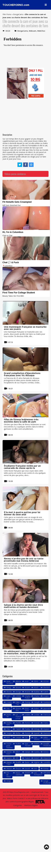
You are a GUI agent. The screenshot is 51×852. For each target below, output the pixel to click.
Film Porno (7, 14)
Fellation (37, 743)
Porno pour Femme (9, 745)
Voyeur (46, 729)
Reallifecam (20, 762)
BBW (36, 681)
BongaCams (18, 14)
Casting (37, 752)
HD (17, 758)
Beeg (8, 687)
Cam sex (8, 697)
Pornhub (19, 723)
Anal (26, 681)
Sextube (37, 723)
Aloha (18, 733)
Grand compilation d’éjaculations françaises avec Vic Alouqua (22, 374)
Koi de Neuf (8, 775)
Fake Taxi (17, 703)
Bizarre (28, 687)
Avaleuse (19, 743)
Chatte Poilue (27, 697)
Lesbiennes (38, 714)
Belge (8, 781)
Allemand (19, 681)
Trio (8, 729)
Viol (35, 768)
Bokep (46, 768)
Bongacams (20, 692)
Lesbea (28, 714)
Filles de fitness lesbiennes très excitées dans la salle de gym (21, 420)
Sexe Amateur (9, 682)
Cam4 (45, 692)
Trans (45, 723)
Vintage (37, 729)
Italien (36, 708)
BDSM (46, 681)
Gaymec (9, 758)
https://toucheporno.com (19, 792)
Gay (8, 708)
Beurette (19, 687)
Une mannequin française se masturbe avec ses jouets (25, 327)
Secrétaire (29, 768)
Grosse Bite (18, 709)
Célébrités (20, 696)
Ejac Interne (37, 738)
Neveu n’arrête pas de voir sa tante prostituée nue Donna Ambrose (23, 559)
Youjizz (9, 733)
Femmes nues (9, 753)
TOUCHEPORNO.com (15, 5)
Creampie (10, 702)
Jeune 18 (8, 715)
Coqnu (46, 696)
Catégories (17, 805)
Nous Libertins (19, 774)
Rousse (19, 768)
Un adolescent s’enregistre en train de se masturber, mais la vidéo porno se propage (25, 653)
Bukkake (37, 692)
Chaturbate (38, 696)
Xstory (45, 752)
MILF (18, 752)
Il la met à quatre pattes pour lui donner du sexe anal (22, 513)
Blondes (9, 692)
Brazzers (28, 692)
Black (36, 687)
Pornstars (29, 733)
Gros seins (27, 709)
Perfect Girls (9, 724)
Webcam (32, 31)
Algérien (37, 762)
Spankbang (38, 733)
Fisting (27, 702)
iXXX (8, 737)
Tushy (27, 729)
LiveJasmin (20, 737)
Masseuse (10, 768)
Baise (27, 762)
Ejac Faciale (27, 744)
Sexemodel (29, 773)
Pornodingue (30, 723)
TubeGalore (29, 758)
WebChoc (41, 31)
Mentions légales (31, 805)
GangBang (38, 702)
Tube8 (18, 729)
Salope (27, 752)
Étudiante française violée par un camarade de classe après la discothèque (22, 468)
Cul (26, 737)
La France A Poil (18, 716)
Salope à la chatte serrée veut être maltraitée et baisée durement (23, 606)
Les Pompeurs (38, 774)
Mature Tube (9, 763)
